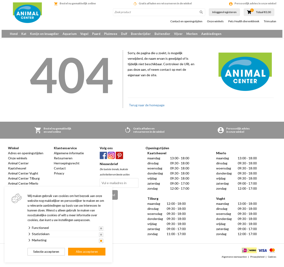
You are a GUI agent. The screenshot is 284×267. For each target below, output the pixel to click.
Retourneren (63, 162)
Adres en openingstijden (25, 157)
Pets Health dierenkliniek (243, 21)
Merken (192, 34)
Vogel (84, 34)
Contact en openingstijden (186, 21)
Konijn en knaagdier (44, 34)
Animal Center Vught (23, 178)
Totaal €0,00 (263, 12)
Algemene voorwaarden (234, 261)
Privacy (59, 178)
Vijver (178, 34)
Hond (14, 34)
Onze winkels (215, 21)
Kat (23, 34)
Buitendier (162, 34)
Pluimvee (110, 34)
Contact (60, 172)
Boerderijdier (141, 34)
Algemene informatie (69, 157)
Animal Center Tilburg (24, 183)
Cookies (272, 261)
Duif (124, 34)
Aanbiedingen (211, 34)
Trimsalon (270, 21)
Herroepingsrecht (67, 167)
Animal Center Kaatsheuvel (18, 170)
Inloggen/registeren (224, 12)
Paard (96, 34)
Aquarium (70, 34)
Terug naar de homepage (147, 109)
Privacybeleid (257, 261)
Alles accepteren (87, 251)
